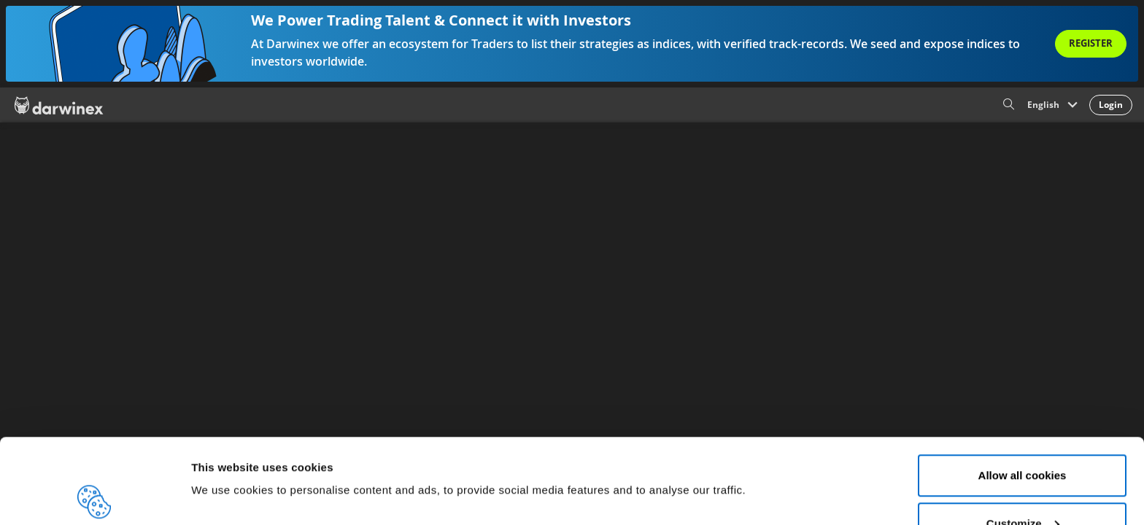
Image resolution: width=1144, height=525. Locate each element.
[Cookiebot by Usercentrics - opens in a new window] (94, 497)
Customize (1022, 438)
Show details (225, 445)
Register (1091, 43)
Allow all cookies (1022, 390)
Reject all (1022, 486)
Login (1111, 104)
